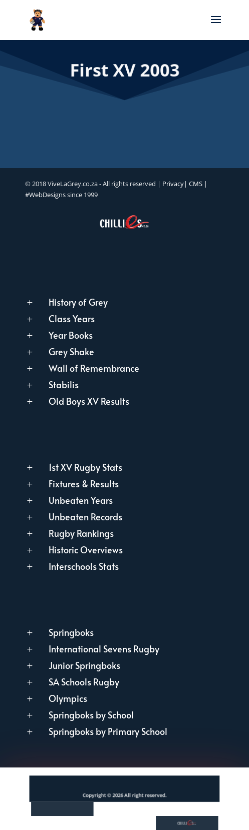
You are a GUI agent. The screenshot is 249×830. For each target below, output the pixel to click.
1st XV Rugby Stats (85, 467)
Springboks (71, 632)
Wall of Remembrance (94, 368)
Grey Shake (71, 351)
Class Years (72, 318)
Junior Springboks (84, 665)
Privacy (173, 183)
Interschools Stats (84, 566)
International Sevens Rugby (104, 648)
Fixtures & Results (84, 483)
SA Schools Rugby (84, 681)
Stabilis (64, 384)
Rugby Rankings (81, 533)
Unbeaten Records (85, 516)
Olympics (68, 698)
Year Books (71, 335)
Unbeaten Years (81, 500)
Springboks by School (91, 714)
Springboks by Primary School (108, 731)
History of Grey (78, 302)
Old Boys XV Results (89, 401)
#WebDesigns (45, 194)
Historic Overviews (86, 549)
